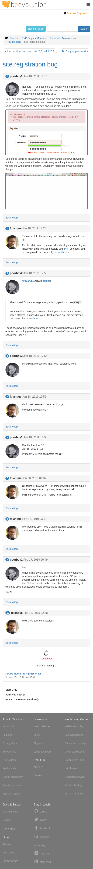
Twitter (40, 819)
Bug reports (14, 41)
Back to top (11, 217)
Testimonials (9, 768)
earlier (46, 281)
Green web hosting (75, 751)
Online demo (9, 760)
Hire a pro (9, 829)
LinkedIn (41, 836)
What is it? (8, 726)
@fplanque (28, 281)
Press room (9, 852)
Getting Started (11, 743)
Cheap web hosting (75, 743)
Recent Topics (35, 28)
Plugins (38, 743)
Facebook (42, 828)
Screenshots (9, 751)
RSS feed (42, 853)
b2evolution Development (63, 38)
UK (71, 793)
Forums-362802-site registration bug (23, 674)
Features (7, 734)
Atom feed (42, 861)
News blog (39, 845)
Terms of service (11, 793)
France (79, 793)
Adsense (7, 844)
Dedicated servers (74, 776)
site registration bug (30, 64)
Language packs (43, 751)
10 (8, 613)
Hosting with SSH (74, 760)
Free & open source (13, 785)
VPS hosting (71, 768)
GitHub (40, 811)
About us (38, 767)
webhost (62, 252)
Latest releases (42, 726)
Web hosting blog (74, 726)
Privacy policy (10, 861)
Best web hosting (74, 734)
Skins (37, 734)
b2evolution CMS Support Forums (27, 38)
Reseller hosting (73, 785)
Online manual (10, 811)
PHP (66, 248)
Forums (7, 820)
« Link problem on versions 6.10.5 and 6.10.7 (29, 51)
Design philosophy (13, 776)
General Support (75, 13)
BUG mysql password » (75, 51)
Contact (38, 775)
